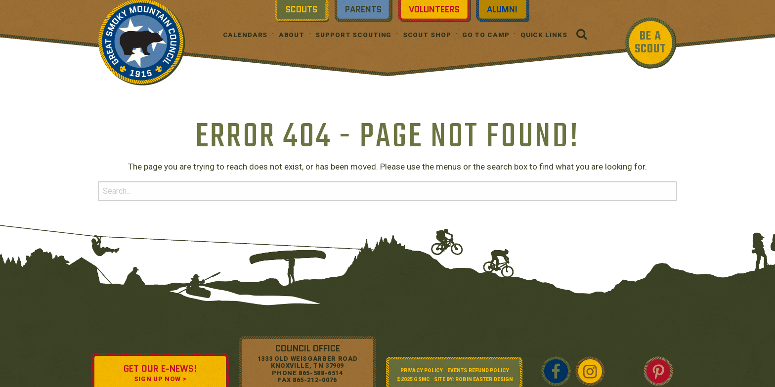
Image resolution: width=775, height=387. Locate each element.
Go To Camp (486, 35)
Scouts (301, 9)
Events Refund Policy (478, 370)
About (291, 35)
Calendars (245, 35)
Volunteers (434, 9)
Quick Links (543, 35)
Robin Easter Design (484, 379)
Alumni (502, 9)
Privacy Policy (421, 370)
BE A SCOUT (650, 42)
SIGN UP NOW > (160, 379)
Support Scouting (353, 35)
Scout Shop (427, 35)
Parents (363, 9)
